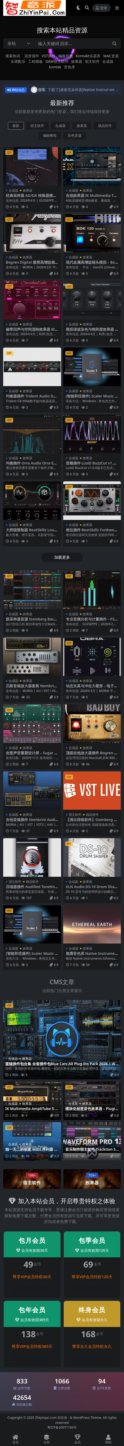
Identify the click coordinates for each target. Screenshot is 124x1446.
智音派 (63, 1417)
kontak (55, 66)
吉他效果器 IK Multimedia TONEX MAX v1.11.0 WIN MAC (91, 197)
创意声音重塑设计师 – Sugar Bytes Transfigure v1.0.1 (31, 755)
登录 (101, 8)
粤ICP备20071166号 (62, 1427)
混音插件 (31, 55)
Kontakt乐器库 (88, 55)
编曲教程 (50, 136)
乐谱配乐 (18, 61)
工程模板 (35, 61)
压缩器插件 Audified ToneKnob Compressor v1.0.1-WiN (31, 889)
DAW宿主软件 (57, 61)
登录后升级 (32, 1289)
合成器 (107, 61)
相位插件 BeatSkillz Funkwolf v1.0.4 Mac (91, 532)
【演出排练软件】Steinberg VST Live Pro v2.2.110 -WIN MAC (92, 822)
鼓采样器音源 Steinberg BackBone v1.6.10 (31, 621)
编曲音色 (65, 55)
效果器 (76, 61)
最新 (15, 126)
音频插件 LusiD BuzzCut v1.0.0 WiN (91, 465)
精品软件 (105, 126)
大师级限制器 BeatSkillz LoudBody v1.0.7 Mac (31, 532)
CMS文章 (62, 982)
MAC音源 (111, 55)
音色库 (69, 66)
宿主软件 (92, 61)
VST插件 (49, 55)
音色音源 (74, 136)
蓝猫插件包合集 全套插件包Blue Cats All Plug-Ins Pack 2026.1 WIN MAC (61, 1066)
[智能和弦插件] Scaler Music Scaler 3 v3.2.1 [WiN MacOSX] (91, 398)
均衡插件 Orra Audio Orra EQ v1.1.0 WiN (31, 465)
